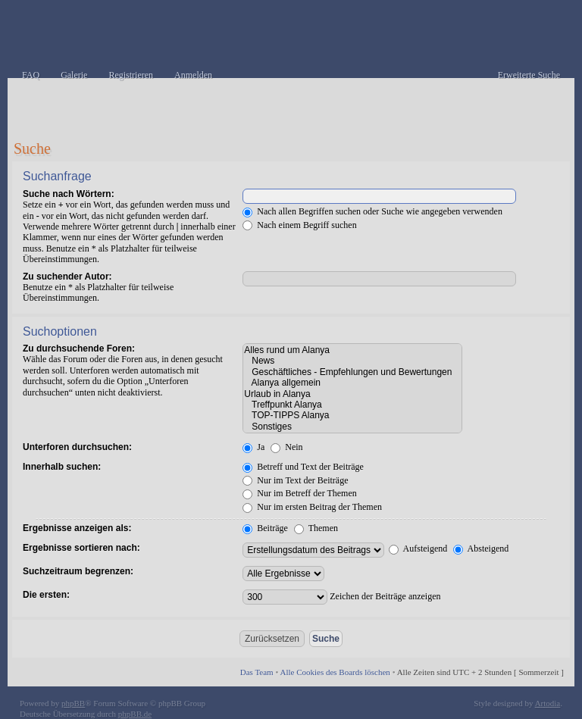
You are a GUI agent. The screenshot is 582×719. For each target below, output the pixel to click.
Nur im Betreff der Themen (299, 493)
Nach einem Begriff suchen (299, 225)
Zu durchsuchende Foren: (79, 348)
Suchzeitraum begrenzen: (78, 571)
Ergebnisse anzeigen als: (77, 528)
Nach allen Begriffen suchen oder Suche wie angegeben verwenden (372, 211)
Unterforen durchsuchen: (77, 447)
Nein (286, 447)
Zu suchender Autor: (67, 276)
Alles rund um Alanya (352, 350)
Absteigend (480, 548)
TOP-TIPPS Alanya (352, 415)
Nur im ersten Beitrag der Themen (312, 507)
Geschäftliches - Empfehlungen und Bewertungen (352, 372)
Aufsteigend (418, 548)
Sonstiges (352, 426)
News (352, 360)
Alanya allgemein (352, 382)
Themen (316, 528)
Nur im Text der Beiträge (295, 480)
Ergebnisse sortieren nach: (81, 547)
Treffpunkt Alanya (352, 404)
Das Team (257, 672)
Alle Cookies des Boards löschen (335, 672)
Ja (253, 447)
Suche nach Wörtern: (68, 194)
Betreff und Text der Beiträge (303, 466)
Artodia (548, 703)
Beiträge (265, 528)
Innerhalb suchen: (62, 466)
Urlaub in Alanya (352, 394)
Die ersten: (46, 594)
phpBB (73, 703)
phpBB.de (135, 713)
